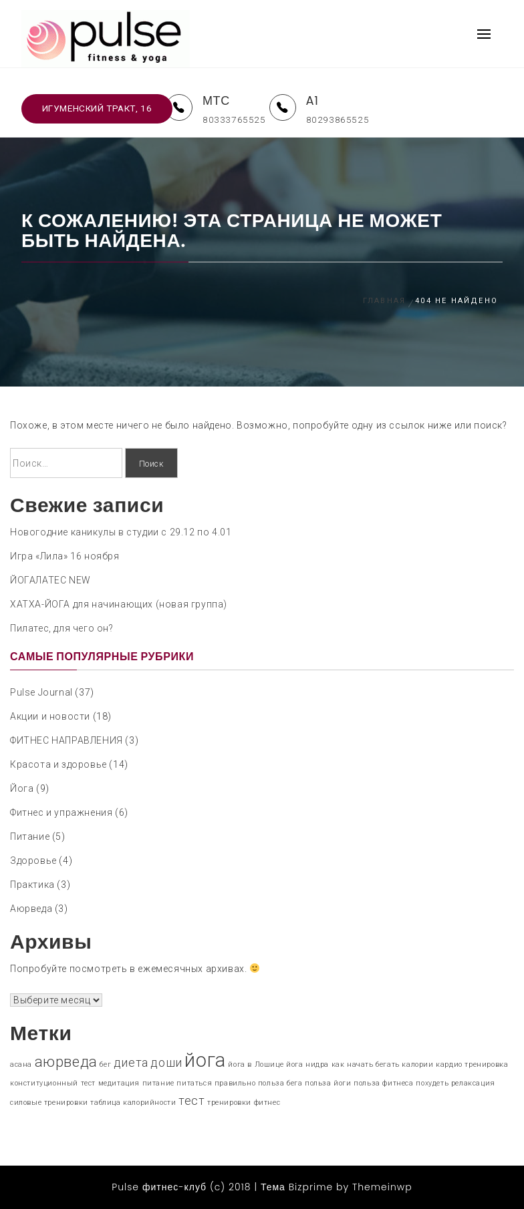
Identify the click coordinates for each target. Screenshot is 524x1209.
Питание (29, 836)
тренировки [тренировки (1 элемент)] (229, 1102)
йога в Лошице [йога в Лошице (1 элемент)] (255, 1064)
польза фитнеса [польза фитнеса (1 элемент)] (383, 1083)
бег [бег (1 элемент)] (105, 1064)
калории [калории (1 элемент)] (417, 1064)
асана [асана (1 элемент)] (21, 1064)
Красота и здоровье (58, 764)
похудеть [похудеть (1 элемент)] (432, 1083)
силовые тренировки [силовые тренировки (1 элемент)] (49, 1102)
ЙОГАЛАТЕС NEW (50, 580)
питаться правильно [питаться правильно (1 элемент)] (215, 1083)
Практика (32, 884)
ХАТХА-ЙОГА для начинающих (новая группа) (118, 604)
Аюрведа (31, 908)
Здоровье (33, 860)
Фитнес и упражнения (61, 812)
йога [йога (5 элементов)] (204, 1060)
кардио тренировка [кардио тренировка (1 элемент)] (472, 1064)
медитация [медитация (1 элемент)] (119, 1083)
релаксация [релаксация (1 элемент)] (473, 1083)
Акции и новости (50, 716)
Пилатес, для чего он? (62, 628)
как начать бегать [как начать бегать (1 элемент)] (366, 1064)
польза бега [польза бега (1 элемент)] (280, 1083)
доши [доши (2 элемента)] (166, 1062)
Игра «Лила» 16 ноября (65, 556)
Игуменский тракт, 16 (97, 108)
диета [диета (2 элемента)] (131, 1062)
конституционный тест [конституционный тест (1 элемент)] (53, 1083)
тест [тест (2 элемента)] (191, 1101)
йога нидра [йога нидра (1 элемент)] (307, 1064)
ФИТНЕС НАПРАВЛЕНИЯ (66, 740)
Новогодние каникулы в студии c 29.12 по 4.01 (120, 532)
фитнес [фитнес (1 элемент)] (267, 1102)
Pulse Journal (41, 692)
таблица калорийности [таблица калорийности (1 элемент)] (133, 1102)
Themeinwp (382, 1187)
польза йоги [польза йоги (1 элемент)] (328, 1083)
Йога (21, 788)
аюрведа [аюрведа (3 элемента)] (66, 1061)
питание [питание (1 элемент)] (158, 1083)
